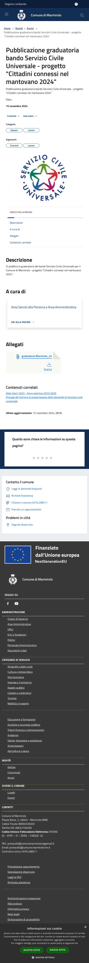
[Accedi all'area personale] (76, 4)
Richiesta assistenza (19, 882)
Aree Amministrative (19, 624)
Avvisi (30, 28)
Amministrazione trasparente (24, 898)
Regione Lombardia (15, 4)
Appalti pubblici (16, 688)
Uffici (10, 629)
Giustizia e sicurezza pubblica (24, 725)
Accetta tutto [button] (32, 950)
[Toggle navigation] (7, 14)
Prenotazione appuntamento (23, 867)
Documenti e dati (17, 650)
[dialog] (44, 943)
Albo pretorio (15, 904)
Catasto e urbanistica (19, 693)
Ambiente (13, 735)
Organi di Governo (18, 619)
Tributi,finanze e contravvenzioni (26, 730)
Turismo (12, 698)
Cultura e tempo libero (20, 672)
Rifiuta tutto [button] (57, 950)
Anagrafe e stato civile (20, 667)
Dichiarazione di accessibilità (23, 919)
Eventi (11, 798)
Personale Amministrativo (22, 645)
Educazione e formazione (21, 719)
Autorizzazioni (16, 746)
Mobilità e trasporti (18, 703)
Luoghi (11, 792)
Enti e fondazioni (17, 635)
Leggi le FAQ (14, 877)
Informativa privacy (18, 909)
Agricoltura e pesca (18, 751)
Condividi (14, 116)
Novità (19, 28)
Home (7, 28)
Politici (11, 640)
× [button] (85, 927)
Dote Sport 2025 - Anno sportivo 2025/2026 (31, 393)
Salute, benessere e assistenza (25, 740)
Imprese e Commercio (20, 682)
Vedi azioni (30, 116)
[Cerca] (82, 15)
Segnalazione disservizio (21, 872)
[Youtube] (16, 603)
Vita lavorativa (16, 677)
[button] (44, 957)
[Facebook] (8, 603)
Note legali (14, 914)
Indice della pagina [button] (21, 212)
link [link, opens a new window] (76, 943)
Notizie (11, 767)
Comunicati (14, 772)
